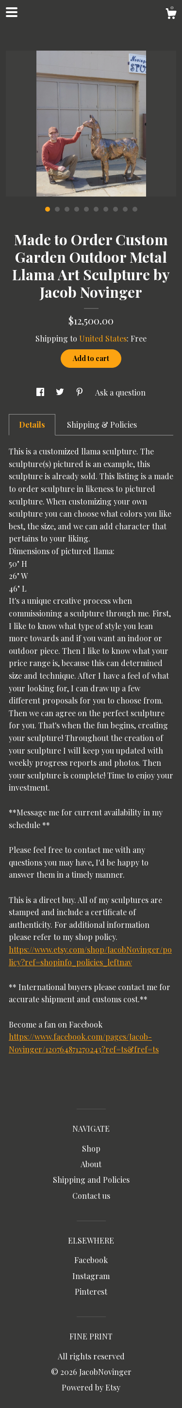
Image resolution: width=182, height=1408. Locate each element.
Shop (91, 1148)
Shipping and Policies (91, 1179)
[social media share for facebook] (41, 392)
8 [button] (115, 209)
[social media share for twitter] (61, 392)
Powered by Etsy (91, 1387)
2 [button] (57, 209)
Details (32, 424)
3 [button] (67, 209)
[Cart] (170, 14)
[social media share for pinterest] (80, 392)
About (91, 1164)
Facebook (91, 1260)
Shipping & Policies (102, 424)
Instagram (91, 1276)
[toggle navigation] (11, 12)
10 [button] (134, 209)
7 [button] (105, 209)
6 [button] (96, 209)
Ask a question (120, 392)
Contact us (91, 1196)
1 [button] (47, 209)
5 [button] (86, 209)
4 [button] (76, 209)
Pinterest (91, 1291)
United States (103, 338)
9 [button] (125, 209)
